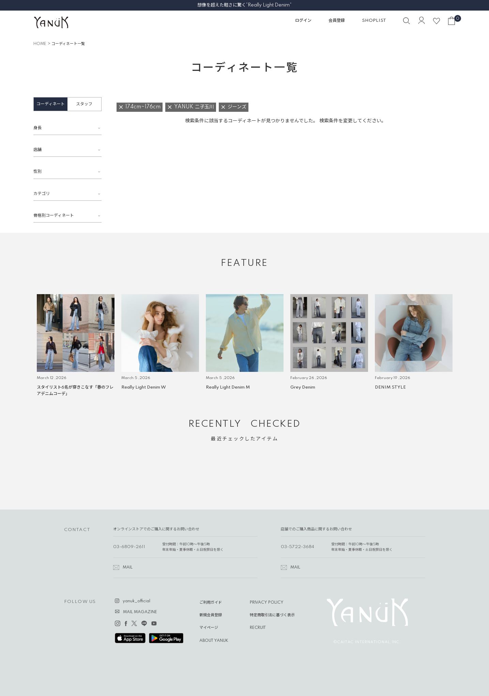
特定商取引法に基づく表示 (272, 615)
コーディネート (50, 104)
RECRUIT (258, 628)
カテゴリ (41, 194)
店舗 (37, 150)
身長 (37, 128)
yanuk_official (136, 601)
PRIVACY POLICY (267, 603)
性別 (37, 171)
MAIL (128, 567)
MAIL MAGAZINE (140, 612)
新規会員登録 (210, 615)
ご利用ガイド (210, 603)
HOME (39, 44)
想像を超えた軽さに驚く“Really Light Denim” (244, 5)
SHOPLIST (374, 20)
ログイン (303, 20)
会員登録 (336, 20)
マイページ (208, 628)
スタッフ (84, 104)
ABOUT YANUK (213, 641)
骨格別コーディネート (53, 215)
